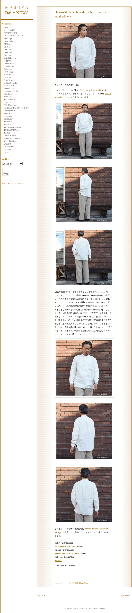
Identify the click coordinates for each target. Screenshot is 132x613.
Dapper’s (7, 61)
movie (6, 152)
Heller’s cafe (9, 88)
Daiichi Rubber (10, 58)
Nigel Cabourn (10, 102)
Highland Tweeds (11, 91)
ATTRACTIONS (10, 33)
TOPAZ (7, 133)
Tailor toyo (8, 122)
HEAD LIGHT (10, 86)
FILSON (7, 77)
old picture (8, 149)
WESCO (7, 144)
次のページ (125, 596)
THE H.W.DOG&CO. (12, 127)
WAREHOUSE (10, 135)
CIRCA (7, 44)
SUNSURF (8, 119)
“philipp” (58, 560)
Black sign (8, 38)
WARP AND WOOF (12, 138)
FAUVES (7, 74)
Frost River (8, 80)
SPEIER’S (8, 113)
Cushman (7, 55)
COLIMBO (8, 49)
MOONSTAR (9, 99)
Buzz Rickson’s (10, 41)
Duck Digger (9, 72)
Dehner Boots (9, 63)
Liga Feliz (8, 94)
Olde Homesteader (11, 105)
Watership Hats (10, 141)
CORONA (8, 52)
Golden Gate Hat (10, 83)
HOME (7, 27)
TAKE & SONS (10, 124)
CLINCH (7, 47)
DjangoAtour (9, 66)
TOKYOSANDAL (11, 130)
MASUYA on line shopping (13, 183)
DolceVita (8, 69)
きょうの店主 (10, 30)
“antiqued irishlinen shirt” (91, 90)
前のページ (42, 596)
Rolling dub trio (10, 111)
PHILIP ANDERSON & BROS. (16, 108)
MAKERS (8, 97)
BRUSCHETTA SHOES (13, 36)
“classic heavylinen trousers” (67, 553)
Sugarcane (8, 116)
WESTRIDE (9, 147)
